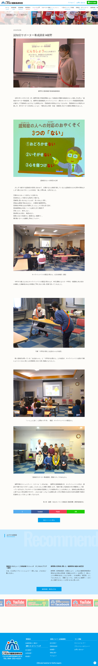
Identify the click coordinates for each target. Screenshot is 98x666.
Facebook (40, 512)
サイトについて (79, 643)
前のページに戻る (49, 520)
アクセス (71, 2)
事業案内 (27, 8)
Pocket (58, 512)
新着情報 (13, 8)
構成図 (27, 656)
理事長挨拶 (53, 646)
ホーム (7, 8)
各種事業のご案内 (31, 643)
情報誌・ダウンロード (82, 8)
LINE (76, 512)
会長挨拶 (28, 653)
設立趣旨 (28, 650)
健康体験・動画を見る (49, 589)
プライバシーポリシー (81, 646)
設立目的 (53, 643)
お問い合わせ (81, 2)
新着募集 (20, 8)
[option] (38, 606)
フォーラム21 (36, 8)
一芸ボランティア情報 (67, 8)
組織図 (52, 649)
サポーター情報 (50, 8)
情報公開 (53, 652)
